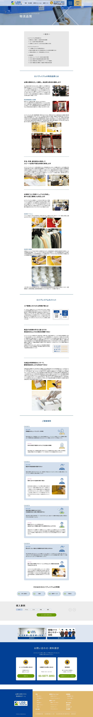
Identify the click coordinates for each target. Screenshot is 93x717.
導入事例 (30, 3)
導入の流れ (68, 702)
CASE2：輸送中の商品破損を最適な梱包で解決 (39, 59)
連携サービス (53, 593)
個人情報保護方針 (39, 713)
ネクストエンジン (53, 704)
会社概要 (68, 709)
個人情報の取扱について (49, 713)
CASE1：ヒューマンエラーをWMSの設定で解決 (39, 57)
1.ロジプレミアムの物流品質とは (34, 38)
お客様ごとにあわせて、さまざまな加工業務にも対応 (40, 43)
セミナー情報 (69, 698)
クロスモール (53, 706)
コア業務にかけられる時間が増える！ (37, 48)
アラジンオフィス (53, 709)
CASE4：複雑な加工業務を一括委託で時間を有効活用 (40, 62)
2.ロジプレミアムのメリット (33, 46)
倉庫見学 (68, 705)
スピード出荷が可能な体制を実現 (36, 41)
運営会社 (72, 713)
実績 (37, 593)
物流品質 (38, 702)
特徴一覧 (38, 696)
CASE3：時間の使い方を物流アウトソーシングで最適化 (40, 60)
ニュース (68, 700)
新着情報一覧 (70, 696)
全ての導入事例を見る (46, 615)
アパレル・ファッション (54, 698)
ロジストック (69, 707)
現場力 (68, 593)
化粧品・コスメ (53, 696)
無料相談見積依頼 (70, 3)
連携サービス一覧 (53, 702)
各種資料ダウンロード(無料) (77, 3)
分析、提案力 (22, 593)
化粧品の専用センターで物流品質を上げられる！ (39, 52)
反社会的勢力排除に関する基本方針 (62, 713)
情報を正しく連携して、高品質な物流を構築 (38, 39)
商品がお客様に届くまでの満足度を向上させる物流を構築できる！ (43, 50)
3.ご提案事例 (30, 55)
